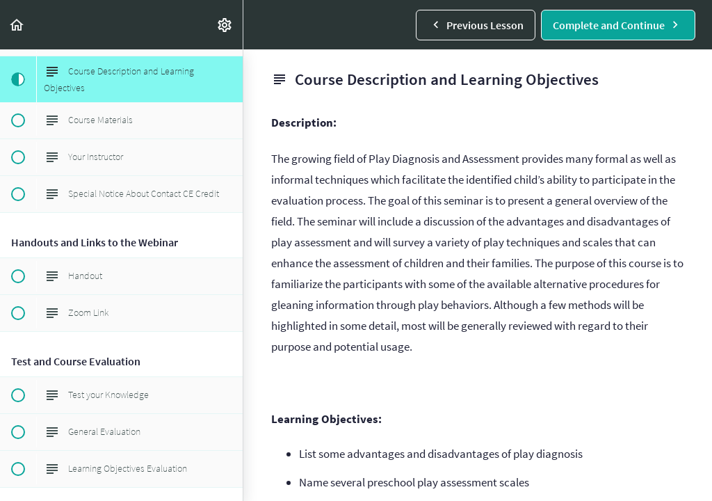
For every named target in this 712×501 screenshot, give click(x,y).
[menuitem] (225, 24)
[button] (17, 24)
